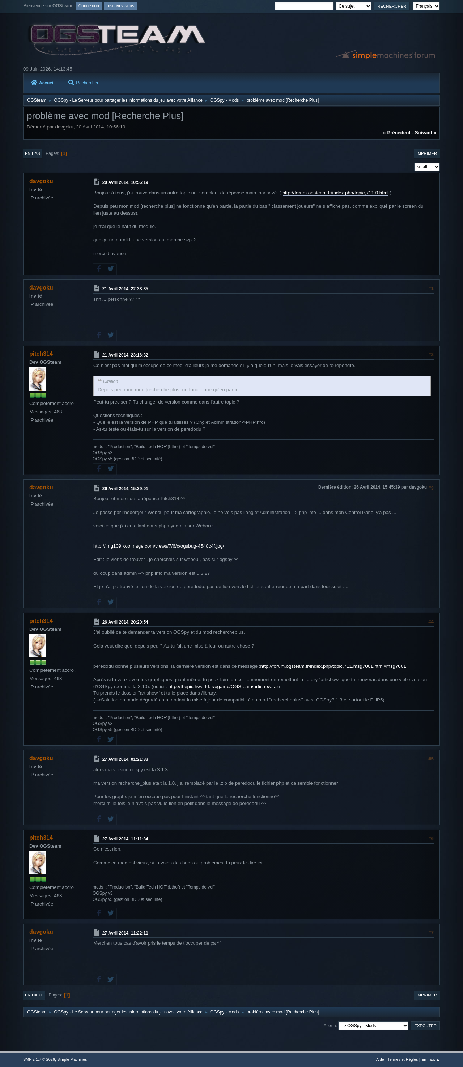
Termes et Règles (402, 1059)
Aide (380, 1059)
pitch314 (41, 354)
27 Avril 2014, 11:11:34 (125, 838)
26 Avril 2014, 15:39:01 (125, 488)
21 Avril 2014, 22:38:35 (125, 288)
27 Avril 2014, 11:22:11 (125, 932)
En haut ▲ (430, 1059)
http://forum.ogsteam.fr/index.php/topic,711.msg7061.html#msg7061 (333, 666)
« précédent (397, 132)
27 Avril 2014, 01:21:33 (125, 759)
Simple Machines (72, 1059)
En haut (34, 995)
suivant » (425, 132)
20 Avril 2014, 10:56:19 (125, 182)
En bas (32, 153)
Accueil (43, 82)
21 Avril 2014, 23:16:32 (125, 355)
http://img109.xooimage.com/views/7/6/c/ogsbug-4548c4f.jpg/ (158, 546)
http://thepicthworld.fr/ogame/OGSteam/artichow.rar (224, 686)
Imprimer (426, 153)
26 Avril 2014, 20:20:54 (125, 621)
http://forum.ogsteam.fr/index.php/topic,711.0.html (335, 192)
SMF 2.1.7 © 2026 (39, 1059)
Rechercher (83, 82)
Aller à (330, 1025)
